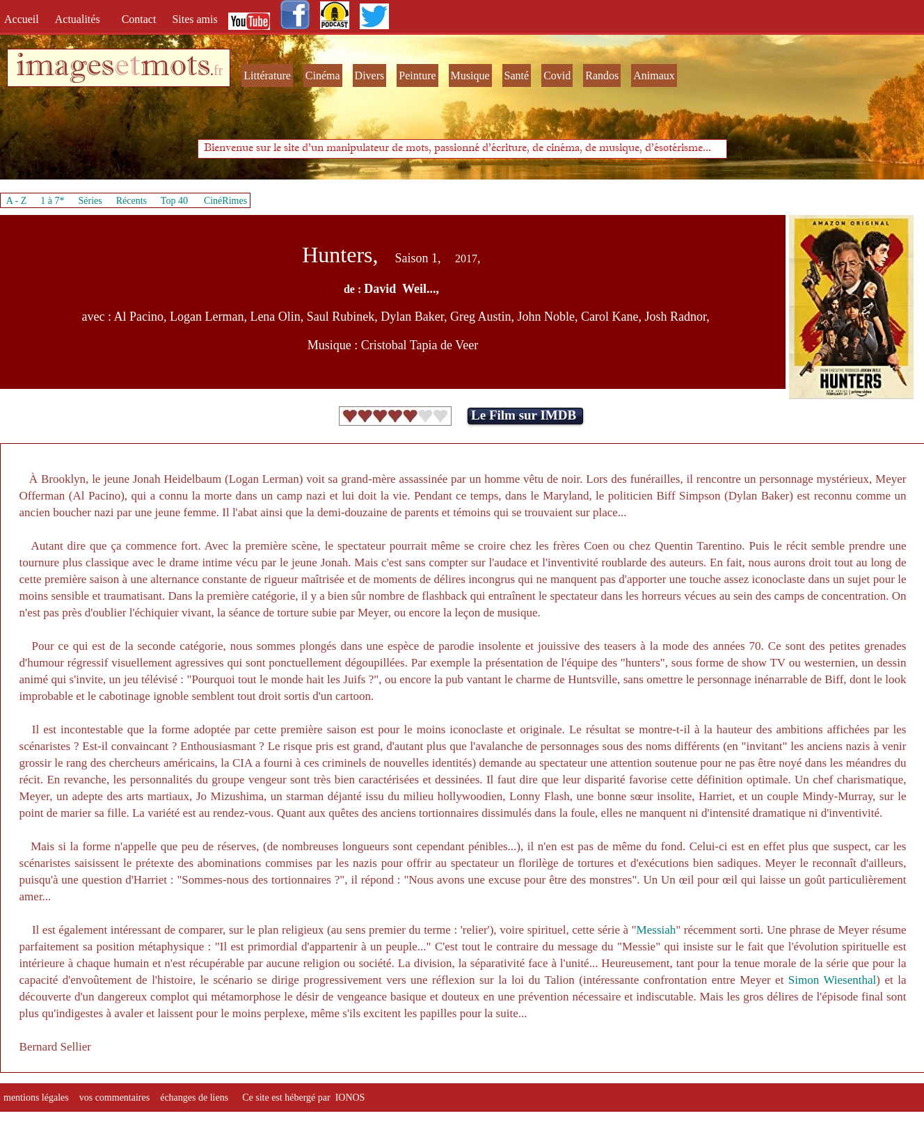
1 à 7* (52, 201)
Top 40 (175, 201)
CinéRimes (225, 201)
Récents (131, 201)
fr (218, 70)
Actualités (82, 19)
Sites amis (194, 19)
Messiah (656, 929)
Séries (90, 201)
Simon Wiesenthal (832, 980)
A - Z (16, 201)
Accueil (24, 19)
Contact (140, 19)
